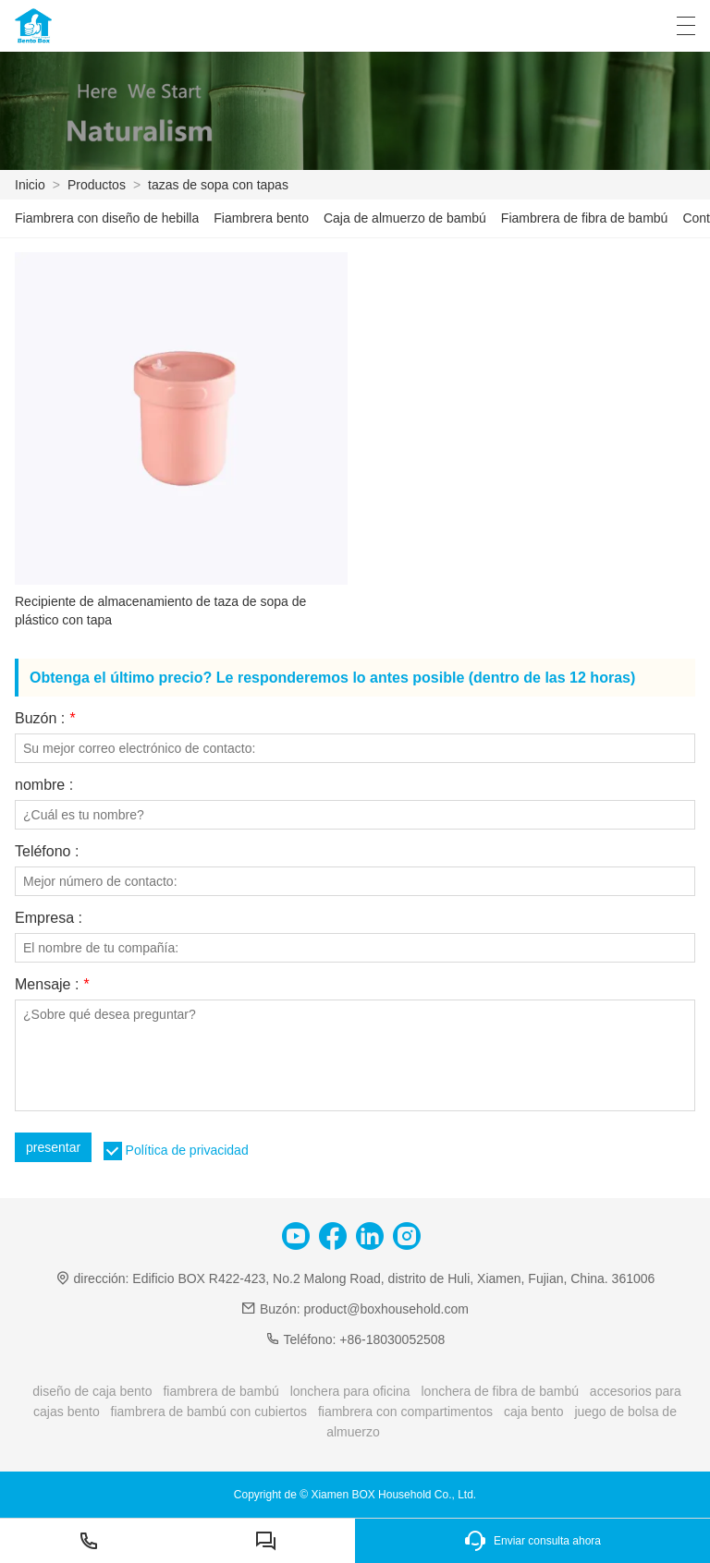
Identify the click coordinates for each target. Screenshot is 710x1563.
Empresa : (48, 918)
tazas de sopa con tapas (218, 184)
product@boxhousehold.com (385, 1309)
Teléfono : (47, 851)
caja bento (534, 1411)
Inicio (30, 184)
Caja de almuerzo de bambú (405, 218)
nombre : (44, 785)
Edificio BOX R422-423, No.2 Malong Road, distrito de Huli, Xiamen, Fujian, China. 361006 (393, 1278)
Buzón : (45, 718)
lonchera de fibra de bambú (500, 1391)
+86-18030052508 (392, 1339)
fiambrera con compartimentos (405, 1411)
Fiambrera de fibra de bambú (584, 218)
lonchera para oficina (350, 1391)
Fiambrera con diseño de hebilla (107, 218)
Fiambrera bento (261, 218)
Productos (96, 184)
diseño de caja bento (92, 1391)
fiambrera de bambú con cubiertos (209, 1411)
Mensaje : (52, 984)
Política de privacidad (187, 1150)
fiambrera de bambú (220, 1391)
